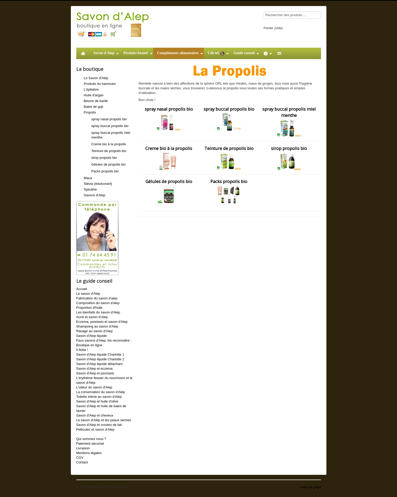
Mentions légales (89, 453)
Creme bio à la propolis (108, 144)
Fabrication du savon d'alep (97, 298)
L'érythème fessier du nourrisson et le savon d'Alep (104, 380)
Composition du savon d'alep (98, 303)
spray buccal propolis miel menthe (289, 121)
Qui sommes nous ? (91, 439)
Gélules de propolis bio (108, 164)
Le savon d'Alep (88, 293)
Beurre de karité (96, 101)
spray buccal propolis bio (110, 126)
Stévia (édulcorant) (98, 184)
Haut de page (310, 487)
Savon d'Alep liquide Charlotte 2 (100, 359)
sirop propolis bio (104, 158)
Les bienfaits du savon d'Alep (98, 312)
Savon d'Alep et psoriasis (95, 373)
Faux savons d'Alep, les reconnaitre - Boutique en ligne (104, 342)
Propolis (90, 112)
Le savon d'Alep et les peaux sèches (103, 420)
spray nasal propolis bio (109, 119)
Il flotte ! (82, 350)
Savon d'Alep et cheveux (95, 415)
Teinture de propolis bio (108, 151)
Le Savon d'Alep (96, 78)
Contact (82, 462)
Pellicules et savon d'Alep (95, 429)
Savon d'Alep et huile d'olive (97, 401)
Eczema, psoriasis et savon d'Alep (102, 322)
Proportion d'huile (89, 308)
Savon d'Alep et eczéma (94, 368)
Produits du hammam (100, 84)
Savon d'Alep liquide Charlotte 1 (100, 354)
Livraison (83, 448)
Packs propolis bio (105, 171)
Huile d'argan (94, 95)
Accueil (81, 289)
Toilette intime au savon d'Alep (99, 397)
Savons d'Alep (94, 195)
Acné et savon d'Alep (92, 317)
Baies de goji (93, 107)
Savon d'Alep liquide (91, 336)
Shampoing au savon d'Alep (97, 326)
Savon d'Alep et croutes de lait (99, 425)
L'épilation (91, 89)
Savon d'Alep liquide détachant (99, 364)
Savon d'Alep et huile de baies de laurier (101, 408)
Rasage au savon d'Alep (94, 331)
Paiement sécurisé (90, 443)
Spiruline (90, 189)
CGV (80, 458)
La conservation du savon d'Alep (100, 392)
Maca (88, 178)
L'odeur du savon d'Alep (94, 387)
